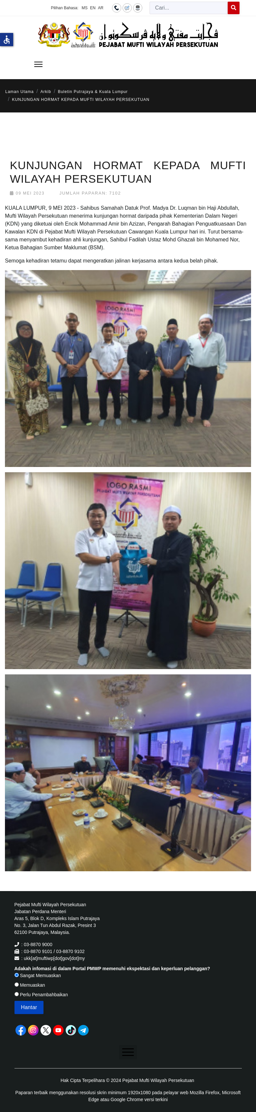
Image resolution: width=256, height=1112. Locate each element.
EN (93, 8)
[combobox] (189, 8)
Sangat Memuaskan (37, 975)
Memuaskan (29, 985)
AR (100, 8)
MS (85, 8)
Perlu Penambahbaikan (41, 994)
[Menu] (38, 64)
